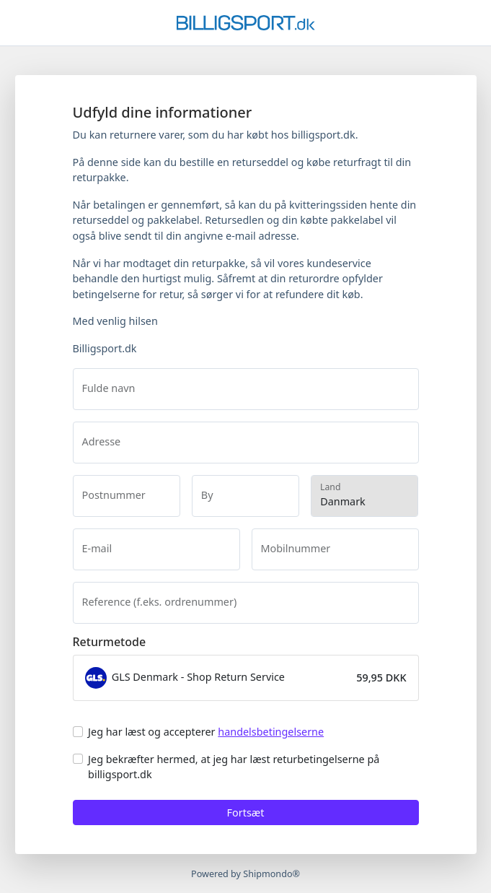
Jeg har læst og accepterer (206, 732)
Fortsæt (246, 812)
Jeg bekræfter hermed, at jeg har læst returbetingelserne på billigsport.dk (233, 767)
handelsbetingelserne (271, 732)
